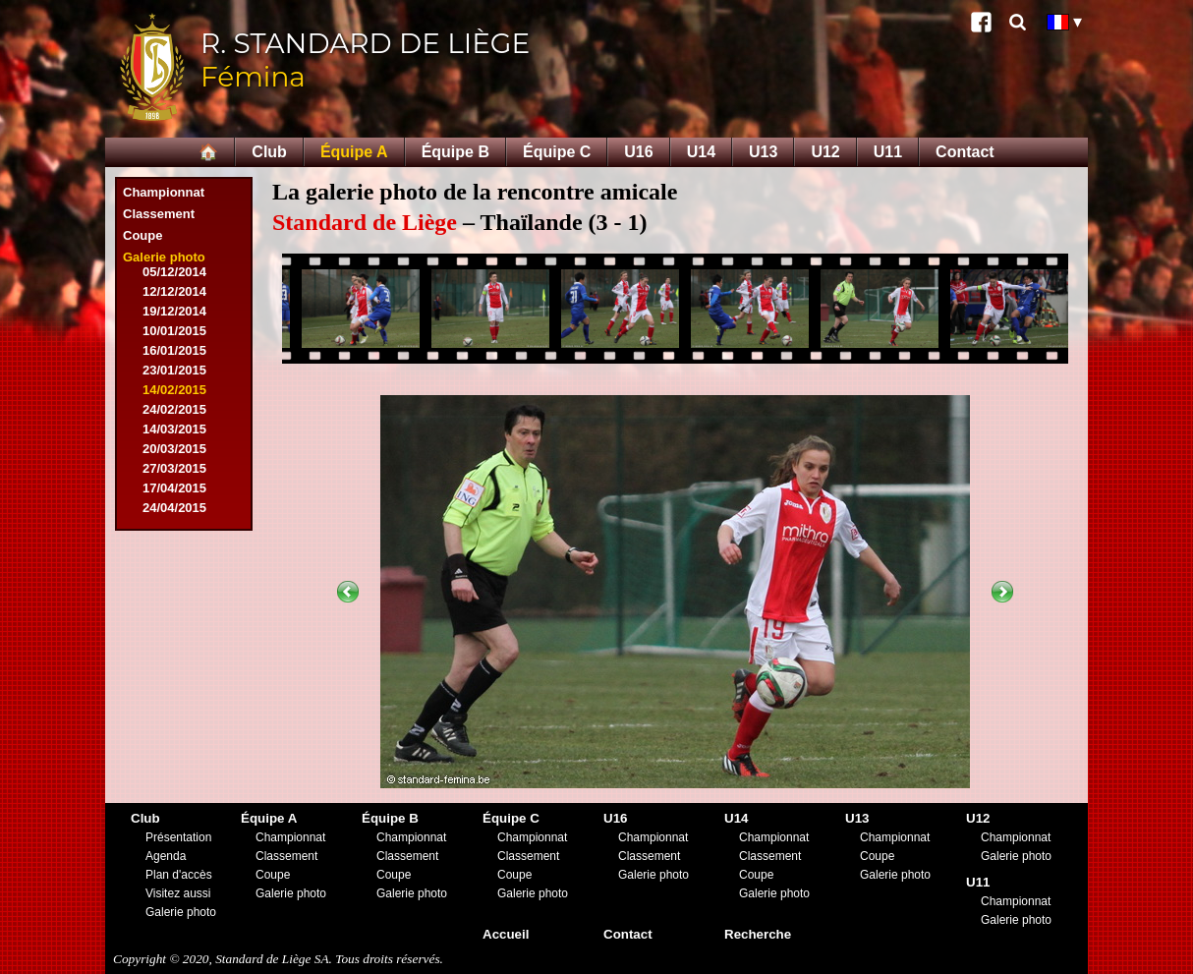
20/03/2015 (174, 448)
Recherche (757, 934)
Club (269, 151)
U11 (888, 151)
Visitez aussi (177, 893)
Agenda (165, 856)
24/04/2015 (174, 507)
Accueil (506, 934)
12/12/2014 (174, 291)
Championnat (163, 192)
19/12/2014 (174, 311)
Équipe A (354, 151)
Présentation (178, 837)
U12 (825, 151)
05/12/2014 (174, 271)
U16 (638, 151)
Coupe (142, 235)
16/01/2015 (174, 350)
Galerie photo (164, 257)
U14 (701, 151)
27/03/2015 (174, 468)
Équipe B (455, 151)
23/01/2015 (174, 370)
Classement (159, 213)
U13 (763, 151)
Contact (965, 151)
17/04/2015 (174, 488)
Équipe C (557, 151)
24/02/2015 (174, 409)
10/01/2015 (174, 330)
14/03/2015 (174, 429)
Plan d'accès (178, 875)
